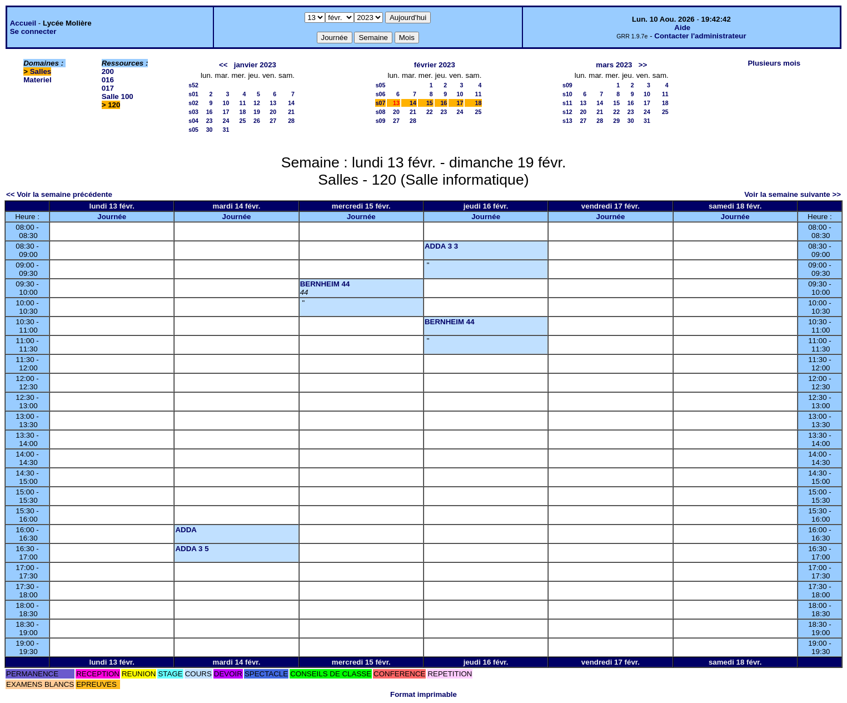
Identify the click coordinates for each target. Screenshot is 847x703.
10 (226, 103)
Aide (682, 27)
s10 (567, 94)
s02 (193, 103)
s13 (567, 120)
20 (273, 111)
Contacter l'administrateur (700, 36)
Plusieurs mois (774, 63)
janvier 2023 (255, 65)
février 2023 (434, 65)
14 (291, 103)
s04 (193, 120)
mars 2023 (614, 65)
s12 (567, 111)
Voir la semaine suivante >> (792, 194)
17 (226, 111)
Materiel (37, 80)
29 (616, 120)
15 (429, 103)
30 (209, 129)
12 (256, 103)
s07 (381, 103)
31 (226, 129)
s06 (381, 94)
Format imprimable (423, 694)
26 (256, 120)
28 (291, 120)
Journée (111, 216)
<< (223, 65)
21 (291, 111)
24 (226, 120)
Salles (41, 71)
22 (429, 111)
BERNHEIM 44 (325, 284)
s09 (381, 120)
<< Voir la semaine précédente (59, 194)
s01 (193, 94)
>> (643, 65)
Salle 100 (117, 96)
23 (209, 120)
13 (273, 103)
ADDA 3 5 (191, 548)
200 (108, 71)
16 (209, 111)
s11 (567, 103)
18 (243, 111)
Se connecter (33, 31)
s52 (193, 85)
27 (273, 120)
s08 (381, 111)
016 (108, 80)
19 (256, 111)
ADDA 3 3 (441, 246)
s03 (193, 111)
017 (108, 88)
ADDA (186, 530)
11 (243, 103)
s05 (193, 129)
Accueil (23, 23)
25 (243, 120)
